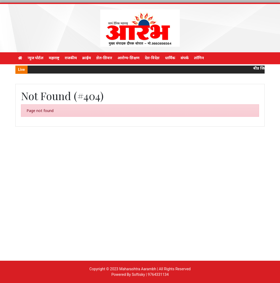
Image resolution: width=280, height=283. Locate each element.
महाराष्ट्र (54, 58)
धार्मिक (170, 58)
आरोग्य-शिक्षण (128, 58)
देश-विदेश (152, 58)
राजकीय (71, 58)
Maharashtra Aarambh (137, 269)
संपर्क (185, 58)
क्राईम (86, 58)
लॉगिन (199, 58)
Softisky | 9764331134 (150, 274)
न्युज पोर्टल (35, 58)
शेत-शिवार (104, 58)
